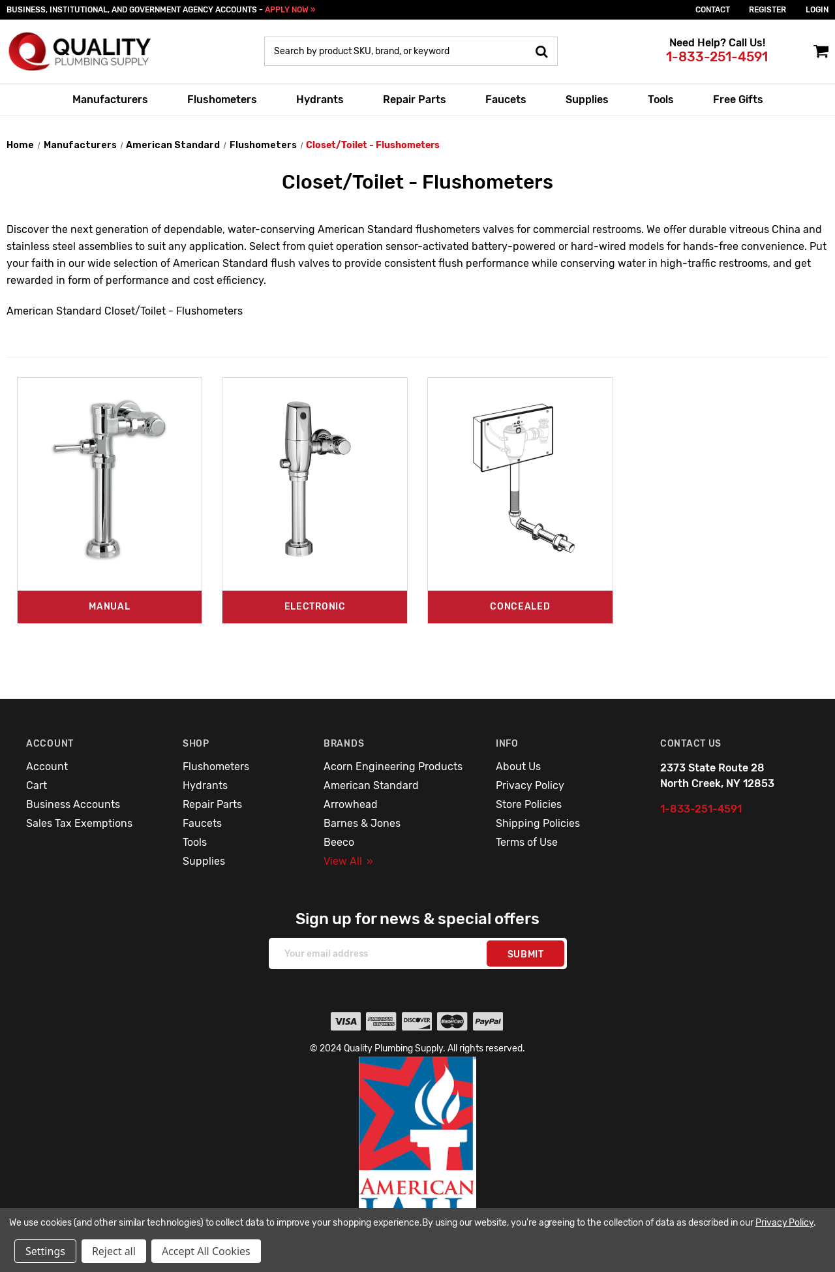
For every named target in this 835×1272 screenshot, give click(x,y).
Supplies (587, 99)
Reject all (114, 1251)
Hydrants (320, 99)
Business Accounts (73, 804)
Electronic (315, 606)
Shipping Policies (538, 823)
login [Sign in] (817, 9)
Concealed (520, 606)
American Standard (371, 785)
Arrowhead (351, 804)
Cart (36, 785)
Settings (45, 1251)
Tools (661, 99)
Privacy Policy (530, 785)
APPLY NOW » (290, 9)
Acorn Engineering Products (393, 766)
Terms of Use (527, 842)
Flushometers (222, 99)
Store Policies (529, 804)
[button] (417, 1154)
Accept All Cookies (206, 1251)
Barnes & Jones (362, 823)
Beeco (339, 842)
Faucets (505, 99)
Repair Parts (414, 99)
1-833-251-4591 (717, 57)
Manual (109, 606)
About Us (518, 766)
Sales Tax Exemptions (79, 823)
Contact (712, 9)
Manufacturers (110, 99)
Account (47, 766)
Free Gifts (738, 99)
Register (767, 9)
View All (348, 861)
